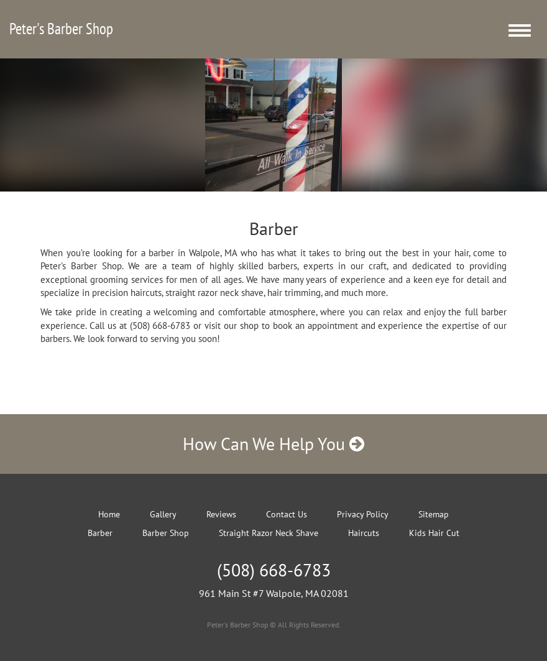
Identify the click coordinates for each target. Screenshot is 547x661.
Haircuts (363, 533)
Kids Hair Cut (434, 533)
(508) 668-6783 (274, 569)
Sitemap (433, 514)
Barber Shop (165, 533)
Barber (100, 533)
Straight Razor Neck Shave (268, 533)
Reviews (221, 514)
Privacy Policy (362, 514)
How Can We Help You (273, 443)
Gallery (163, 514)
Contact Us (286, 514)
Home (109, 514)
